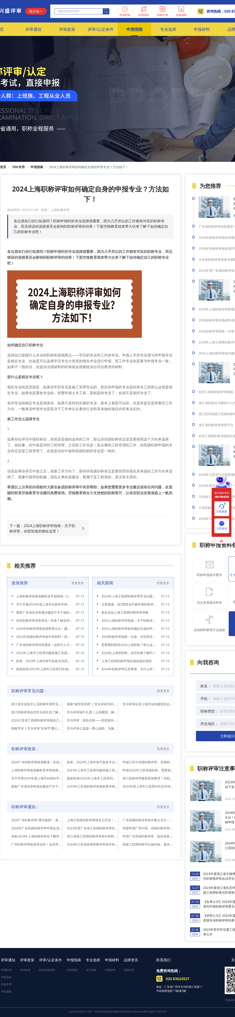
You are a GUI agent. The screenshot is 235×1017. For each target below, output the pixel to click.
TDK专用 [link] (18, 167)
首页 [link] (3, 167)
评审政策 (27, 959)
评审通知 (8, 959)
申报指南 (74, 959)
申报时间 (6, 970)
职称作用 (6, 984)
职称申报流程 (47, 970)
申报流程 (6, 977)
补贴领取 (6, 991)
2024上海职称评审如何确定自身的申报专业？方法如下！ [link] (88, 167)
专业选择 (93, 959)
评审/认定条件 (50, 959)
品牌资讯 (131, 959)
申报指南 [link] (37, 167)
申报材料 (112, 959)
